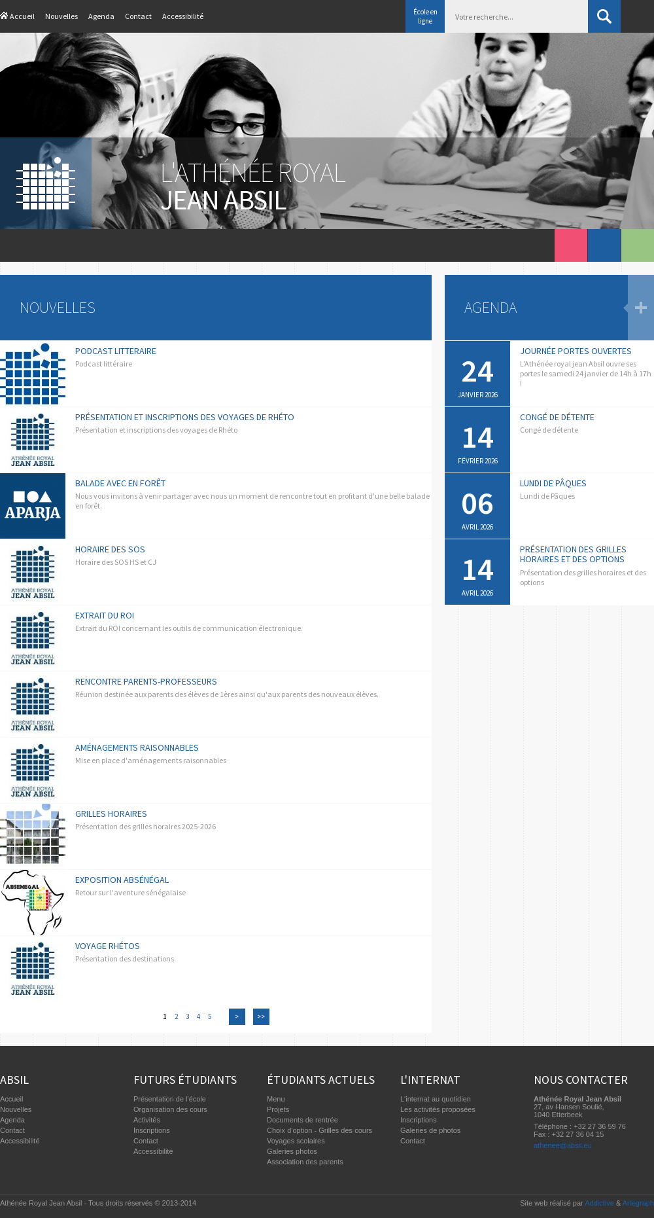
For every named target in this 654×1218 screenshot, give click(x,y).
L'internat (430, 1079)
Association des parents (305, 1162)
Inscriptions (151, 1130)
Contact (138, 16)
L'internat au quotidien (435, 1099)
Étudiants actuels (321, 1079)
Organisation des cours (170, 1109)
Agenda (101, 16)
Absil (14, 1079)
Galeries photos (292, 1151)
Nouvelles (61, 16)
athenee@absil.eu (563, 1145)
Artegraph (638, 1203)
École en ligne (425, 16)
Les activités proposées (437, 1109)
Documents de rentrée (302, 1120)
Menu (276, 1099)
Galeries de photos (430, 1130)
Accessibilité (182, 16)
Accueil (22, 16)
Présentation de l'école (169, 1099)
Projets (278, 1109)
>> (261, 1016)
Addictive (599, 1203)
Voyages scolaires (296, 1141)
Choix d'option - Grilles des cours (319, 1130)
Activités (146, 1120)
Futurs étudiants (185, 1079)
